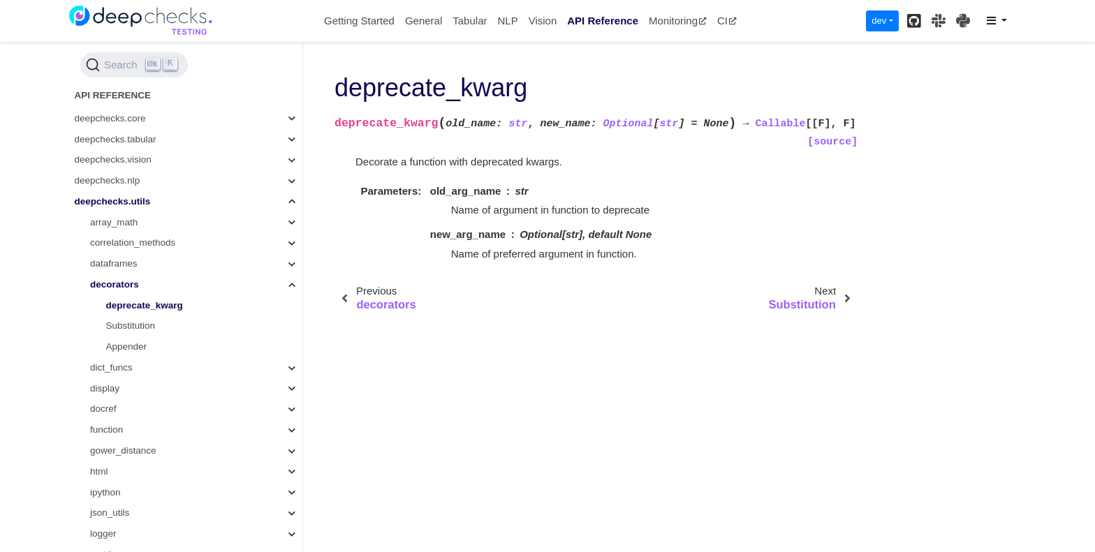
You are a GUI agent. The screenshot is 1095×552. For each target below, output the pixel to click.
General (423, 21)
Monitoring (678, 21)
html (99, 334)
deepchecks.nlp (107, 43)
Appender (126, 209)
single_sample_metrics (138, 521)
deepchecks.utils (113, 64)
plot (97, 479)
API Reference (602, 21)
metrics (105, 417)
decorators (114, 147)
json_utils (109, 375)
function (106, 292)
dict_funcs (111, 230)
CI (727, 21)
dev (879, 20)
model (103, 438)
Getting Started (359, 21)
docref (103, 271)
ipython (105, 355)
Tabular (470, 21)
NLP (507, 21)
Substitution (131, 188)
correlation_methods (132, 105)
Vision (543, 21)
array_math (114, 85)
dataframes (114, 126)
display (104, 251)
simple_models (121, 500)
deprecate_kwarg (144, 168)
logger (103, 396)
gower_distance (123, 313)
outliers (105, 458)
